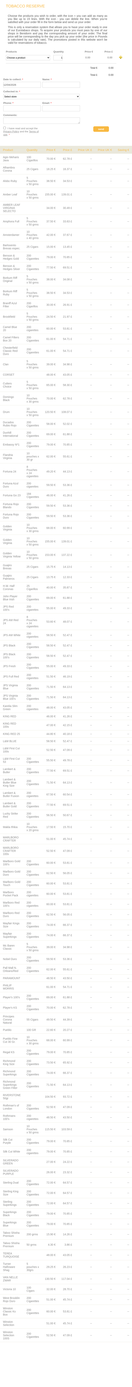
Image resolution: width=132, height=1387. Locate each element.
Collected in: (11, 91)
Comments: (10, 115)
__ (28, 57)
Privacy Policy (11, 132)
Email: (47, 103)
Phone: (8, 103)
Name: (47, 79)
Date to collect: (13, 79)
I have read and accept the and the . (21, 132)
